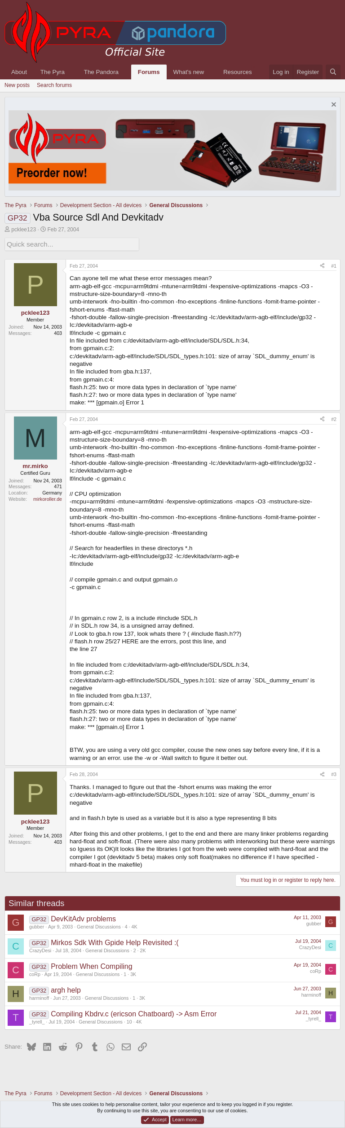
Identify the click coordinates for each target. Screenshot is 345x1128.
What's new (188, 72)
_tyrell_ (36, 1020)
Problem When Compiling (91, 965)
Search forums (54, 85)
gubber (36, 925)
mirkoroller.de (47, 497)
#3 (333, 773)
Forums (149, 72)
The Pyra (52, 72)
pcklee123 (23, 229)
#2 (333, 418)
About (19, 72)
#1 (333, 264)
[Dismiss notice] (332, 105)
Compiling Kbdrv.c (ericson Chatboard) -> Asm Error (134, 1012)
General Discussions (99, 925)
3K (133, 973)
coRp (34, 973)
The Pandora (101, 72)
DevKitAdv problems (83, 917)
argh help (66, 989)
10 (129, 1020)
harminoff (39, 996)
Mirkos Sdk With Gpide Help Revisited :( (115, 941)
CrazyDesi (40, 949)
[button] (71, 72)
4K (134, 925)
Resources (237, 72)
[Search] (333, 72)
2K (143, 949)
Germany (52, 491)
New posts (17, 85)
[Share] (322, 264)
